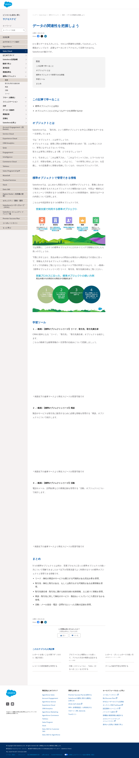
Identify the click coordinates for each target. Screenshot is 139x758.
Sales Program (47, 722)
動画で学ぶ (7, 64)
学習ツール (40, 79)
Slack (44, 726)
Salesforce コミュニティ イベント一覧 (13, 213)
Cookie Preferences (56, 755)
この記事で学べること (45, 66)
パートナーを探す (109, 712)
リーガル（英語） (11, 755)
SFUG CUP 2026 (74, 704)
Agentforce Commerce (50, 715)
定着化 (5, 118)
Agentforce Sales (48, 695)
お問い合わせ (45, 755)
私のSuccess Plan (109, 698)
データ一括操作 (8, 110)
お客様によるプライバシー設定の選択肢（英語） (80, 755)
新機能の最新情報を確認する (113, 715)
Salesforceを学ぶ (9, 123)
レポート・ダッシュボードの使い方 (119, 654)
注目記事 (6, 37)
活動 (6, 90)
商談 (6, 87)
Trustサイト (72, 714)
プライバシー (21, 755)
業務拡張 (6, 114)
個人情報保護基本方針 (33, 755)
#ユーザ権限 (72, 660)
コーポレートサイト (10, 223)
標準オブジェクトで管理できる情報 (50, 75)
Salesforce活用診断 (10, 59)
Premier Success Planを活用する (80, 695)
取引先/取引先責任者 (12, 83)
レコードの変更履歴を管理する (45, 666)
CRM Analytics (47, 709)
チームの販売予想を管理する (116, 666)
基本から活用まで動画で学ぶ (113, 724)
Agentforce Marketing (50, 712)
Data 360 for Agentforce (51, 735)
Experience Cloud (48, 705)
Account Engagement (50, 698)
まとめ (38, 83)
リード (7, 94)
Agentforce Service (49, 702)
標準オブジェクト (54, 15)
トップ (35, 15)
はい (63, 635)
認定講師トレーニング (110, 709)
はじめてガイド (8, 55)
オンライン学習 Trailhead (112, 705)
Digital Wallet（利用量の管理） (13, 195)
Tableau (45, 719)
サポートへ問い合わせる (76, 711)
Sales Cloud (42, 15)
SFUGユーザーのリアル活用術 (113, 702)
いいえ (75, 635)
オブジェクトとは (43, 70)
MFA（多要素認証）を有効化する (80, 707)
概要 (6, 80)
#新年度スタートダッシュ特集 (112, 657)
